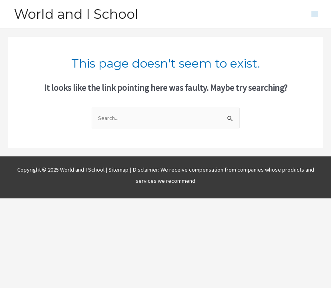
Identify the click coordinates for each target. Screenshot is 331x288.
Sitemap (119, 169)
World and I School (76, 14)
